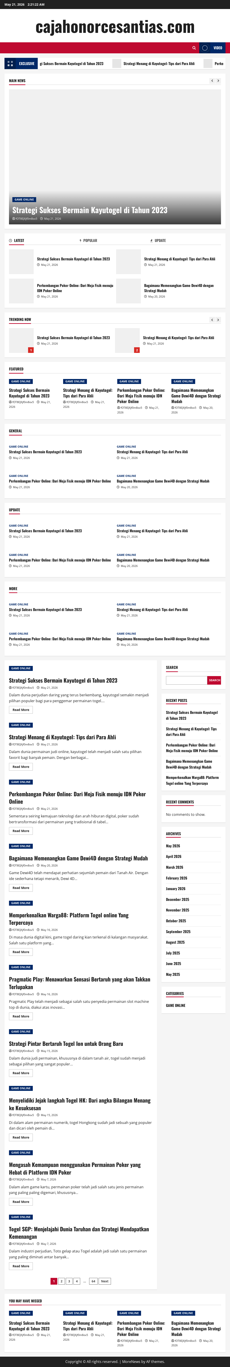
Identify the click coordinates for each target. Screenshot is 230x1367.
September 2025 (178, 931)
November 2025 (177, 910)
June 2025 (173, 963)
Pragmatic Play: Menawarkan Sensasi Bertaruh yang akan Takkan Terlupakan (79, 983)
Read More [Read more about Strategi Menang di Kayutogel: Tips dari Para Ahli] (23, 767)
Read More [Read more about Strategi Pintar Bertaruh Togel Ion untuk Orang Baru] (23, 1074)
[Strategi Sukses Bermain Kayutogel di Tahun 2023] (115, 156)
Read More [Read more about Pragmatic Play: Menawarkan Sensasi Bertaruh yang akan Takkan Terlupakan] (23, 1017)
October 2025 (176, 920)
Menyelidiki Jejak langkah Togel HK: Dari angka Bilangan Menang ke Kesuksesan (79, 1104)
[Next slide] (218, 81)
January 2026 (176, 888)
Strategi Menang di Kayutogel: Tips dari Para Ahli (167, 63)
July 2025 (173, 953)
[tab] (44, 241)
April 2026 (173, 856)
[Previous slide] (212, 81)
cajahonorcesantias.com (115, 26)
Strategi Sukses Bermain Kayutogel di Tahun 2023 (75, 63)
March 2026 (174, 867)
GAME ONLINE (24, 199)
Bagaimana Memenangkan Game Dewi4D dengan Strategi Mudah (128, 291)
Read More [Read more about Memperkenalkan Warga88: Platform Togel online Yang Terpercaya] (23, 953)
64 (93, 1281)
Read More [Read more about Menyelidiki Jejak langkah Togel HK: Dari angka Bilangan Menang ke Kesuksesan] (23, 1138)
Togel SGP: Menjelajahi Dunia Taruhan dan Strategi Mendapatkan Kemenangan (79, 1233)
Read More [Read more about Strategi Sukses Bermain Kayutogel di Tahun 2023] (23, 710)
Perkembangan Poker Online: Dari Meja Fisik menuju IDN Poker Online (21, 291)
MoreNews (131, 1361)
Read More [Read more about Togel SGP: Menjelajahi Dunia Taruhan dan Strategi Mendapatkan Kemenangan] (23, 1267)
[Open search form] (194, 47)
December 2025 (177, 899)
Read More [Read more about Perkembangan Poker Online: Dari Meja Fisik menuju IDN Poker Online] (23, 831)
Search (172, 667)
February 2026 (176, 878)
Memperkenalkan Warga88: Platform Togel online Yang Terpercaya (68, 919)
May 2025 (173, 974)
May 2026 (173, 845)
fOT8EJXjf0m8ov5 (26, 219)
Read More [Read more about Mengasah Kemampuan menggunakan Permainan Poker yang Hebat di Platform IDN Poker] (23, 1202)
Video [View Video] (210, 47)
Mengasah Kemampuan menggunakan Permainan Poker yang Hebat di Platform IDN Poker (75, 1168)
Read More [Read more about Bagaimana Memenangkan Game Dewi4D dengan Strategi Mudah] (23, 888)
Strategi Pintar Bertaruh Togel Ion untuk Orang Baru (66, 1043)
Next (104, 1281)
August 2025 (175, 942)
